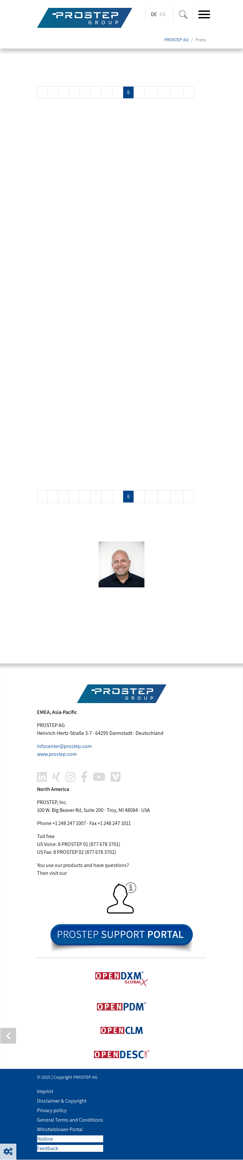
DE (154, 14)
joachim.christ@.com (84, 638)
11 (164, 92)
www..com (57, 754)
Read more (54, 140)
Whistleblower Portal (60, 1129)
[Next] (188, 93)
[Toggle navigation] (204, 14)
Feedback (47, 1148)
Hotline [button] (45, 1139)
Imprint (45, 1091)
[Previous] (42, 93)
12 (177, 92)
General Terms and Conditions (70, 1120)
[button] (8, 1152)
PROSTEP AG (176, 40)
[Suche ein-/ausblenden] (183, 14)
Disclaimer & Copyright (61, 1101)
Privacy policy (51, 1110)
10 (151, 92)
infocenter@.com (64, 746)
